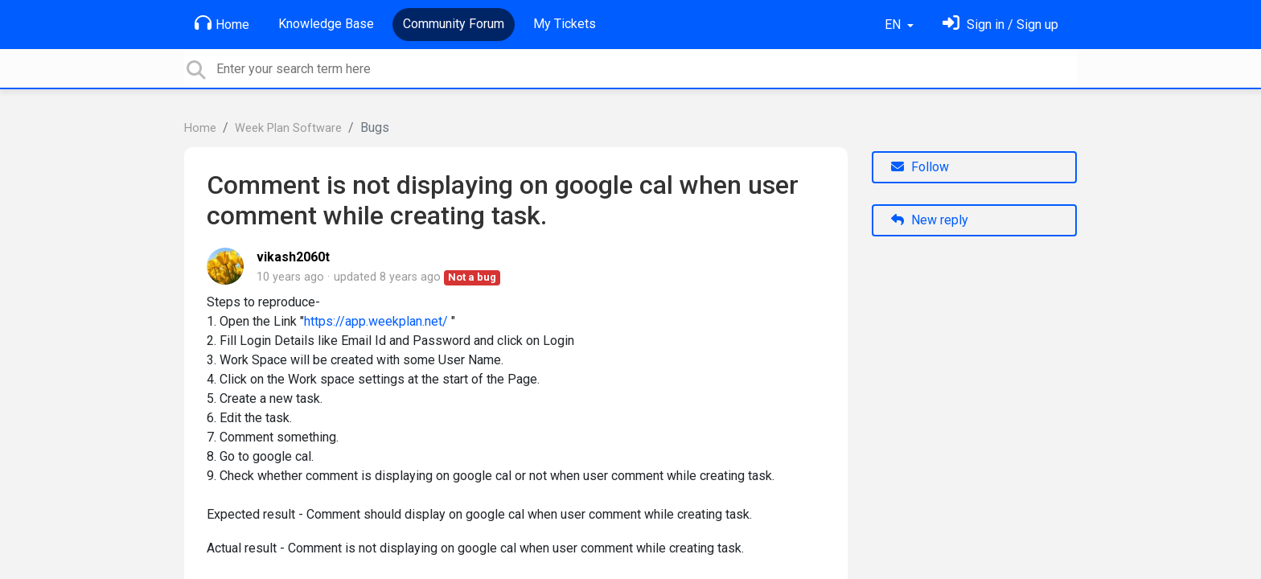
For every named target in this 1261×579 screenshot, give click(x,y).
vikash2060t (293, 257)
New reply (929, 220)
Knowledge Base (326, 23)
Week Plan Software (288, 128)
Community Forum (453, 23)
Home (222, 23)
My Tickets (564, 23)
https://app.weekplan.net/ (376, 321)
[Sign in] (1000, 24)
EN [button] (894, 24)
